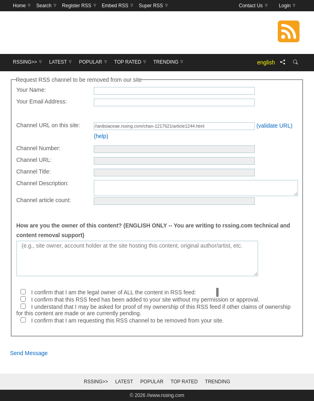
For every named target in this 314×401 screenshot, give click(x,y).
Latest (124, 381)
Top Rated (184, 381)
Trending (217, 381)
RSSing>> (96, 381)
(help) (101, 136)
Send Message (29, 353)
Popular (151, 381)
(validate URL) (274, 125)
